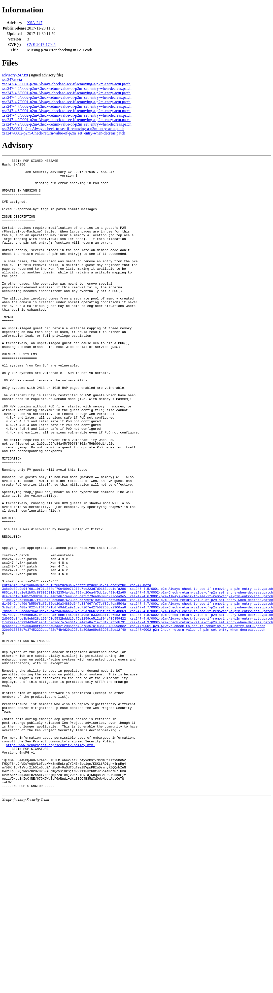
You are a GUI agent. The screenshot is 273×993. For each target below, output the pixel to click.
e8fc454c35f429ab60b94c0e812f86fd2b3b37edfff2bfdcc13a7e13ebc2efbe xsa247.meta (76, 670)
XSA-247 (34, 23)
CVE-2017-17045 (41, 44)
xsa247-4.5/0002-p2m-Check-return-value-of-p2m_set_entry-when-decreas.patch (67, 88)
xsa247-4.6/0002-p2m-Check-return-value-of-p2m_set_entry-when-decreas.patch (67, 97)
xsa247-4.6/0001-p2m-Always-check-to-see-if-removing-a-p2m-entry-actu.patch (66, 93)
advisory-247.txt (15, 75)
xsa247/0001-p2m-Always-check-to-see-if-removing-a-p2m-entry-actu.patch (63, 129)
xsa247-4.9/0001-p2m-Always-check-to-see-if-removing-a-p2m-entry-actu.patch (66, 120)
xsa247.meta (12, 79)
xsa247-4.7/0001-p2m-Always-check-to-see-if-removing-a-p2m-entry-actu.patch (66, 102)
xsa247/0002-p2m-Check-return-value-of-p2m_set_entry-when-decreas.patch (63, 133)
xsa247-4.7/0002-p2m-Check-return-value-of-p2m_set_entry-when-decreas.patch (67, 106)
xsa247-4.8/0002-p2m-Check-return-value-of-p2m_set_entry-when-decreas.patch (67, 115)
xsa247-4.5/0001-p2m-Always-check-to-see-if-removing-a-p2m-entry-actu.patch (66, 84)
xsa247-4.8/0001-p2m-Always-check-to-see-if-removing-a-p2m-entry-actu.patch (66, 111)
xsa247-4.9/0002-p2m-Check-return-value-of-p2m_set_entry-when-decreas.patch (67, 124)
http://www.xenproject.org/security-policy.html (50, 862)
